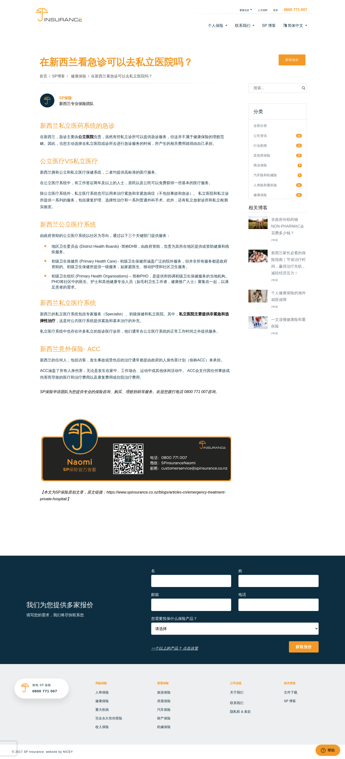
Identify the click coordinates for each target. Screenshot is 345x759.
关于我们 (236, 692)
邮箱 (155, 595)
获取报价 (292, 60)
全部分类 (260, 126)
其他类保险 (261, 155)
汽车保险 (164, 710)
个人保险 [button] (216, 26)
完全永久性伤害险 (108, 718)
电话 (242, 595)
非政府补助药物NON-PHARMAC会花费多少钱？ (287, 226)
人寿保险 (102, 692)
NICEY (68, 751)
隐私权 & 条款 (240, 711)
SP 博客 (269, 26)
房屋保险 (164, 701)
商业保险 (260, 165)
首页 (43, 76)
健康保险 (78, 76)
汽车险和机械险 (265, 175)
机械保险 (164, 727)
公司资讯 (260, 136)
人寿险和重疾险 (265, 185)
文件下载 (290, 692)
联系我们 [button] (243, 26)
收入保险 (102, 727)
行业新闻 (260, 145)
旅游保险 (164, 692)
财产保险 (164, 718)
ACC (93, 349)
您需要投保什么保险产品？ (174, 619)
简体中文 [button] (293, 26)
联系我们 (236, 703)
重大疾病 (102, 710)
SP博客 (58, 76)
